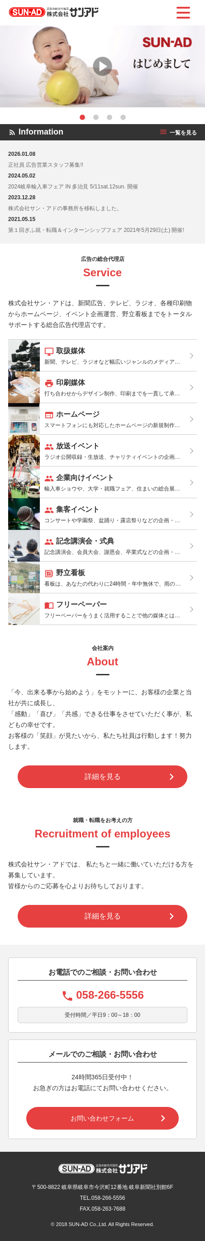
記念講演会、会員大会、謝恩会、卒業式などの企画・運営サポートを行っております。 (102, 546)
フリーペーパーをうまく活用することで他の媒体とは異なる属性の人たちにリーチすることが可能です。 (102, 609)
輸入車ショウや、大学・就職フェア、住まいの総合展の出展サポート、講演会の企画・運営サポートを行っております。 (102, 482)
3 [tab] (109, 117)
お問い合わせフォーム (102, 1118)
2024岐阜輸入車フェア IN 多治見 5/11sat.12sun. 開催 (73, 186)
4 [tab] (123, 117)
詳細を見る (103, 776)
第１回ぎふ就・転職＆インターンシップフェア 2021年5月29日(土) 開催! (96, 230)
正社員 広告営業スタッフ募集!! (45, 165)
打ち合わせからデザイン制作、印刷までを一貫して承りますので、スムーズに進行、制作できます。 (102, 387)
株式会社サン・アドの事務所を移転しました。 (65, 208)
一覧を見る (178, 133)
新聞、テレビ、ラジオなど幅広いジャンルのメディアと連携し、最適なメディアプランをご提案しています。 (102, 355)
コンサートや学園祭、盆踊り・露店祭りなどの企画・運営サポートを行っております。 (102, 514)
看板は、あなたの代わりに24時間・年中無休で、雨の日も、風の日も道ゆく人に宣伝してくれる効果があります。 (102, 577)
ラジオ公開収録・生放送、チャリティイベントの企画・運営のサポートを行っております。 (102, 451)
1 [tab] (82, 117)
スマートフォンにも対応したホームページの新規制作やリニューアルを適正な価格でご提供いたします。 (102, 419)
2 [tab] (95, 117)
